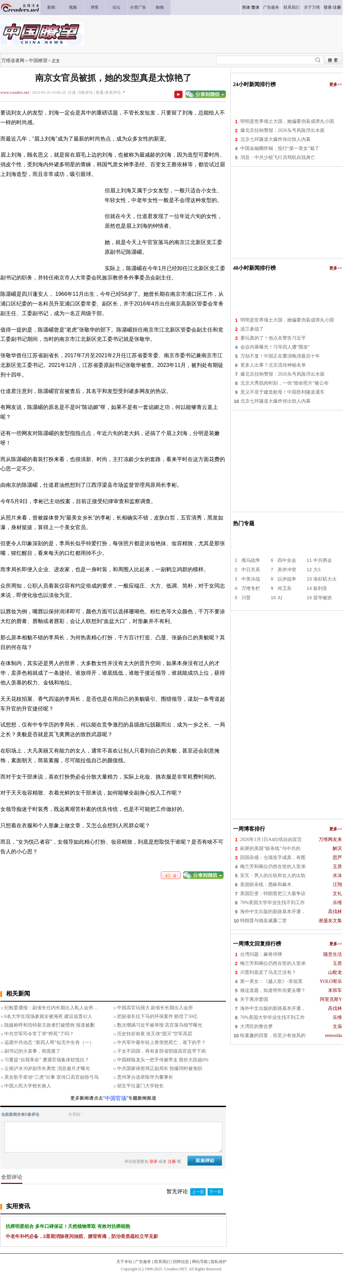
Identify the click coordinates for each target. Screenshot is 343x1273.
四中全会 (286, 560)
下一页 (215, 1192)
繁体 (255, 7)
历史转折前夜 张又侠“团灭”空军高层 (155, 1033)
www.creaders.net (14, 92)
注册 (337, 7)
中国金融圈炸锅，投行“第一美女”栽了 (279, 148)
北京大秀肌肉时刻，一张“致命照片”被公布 (284, 383)
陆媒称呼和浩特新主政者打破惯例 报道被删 (49, 1025)
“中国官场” (115, 1098)
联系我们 (162, 1261)
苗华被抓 (322, 597)
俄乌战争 (250, 560)
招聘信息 (181, 1261)
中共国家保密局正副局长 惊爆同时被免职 (160, 1068)
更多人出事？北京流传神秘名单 (273, 365)
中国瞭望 (38, 60)
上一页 (198, 1192)
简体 (246, 7)
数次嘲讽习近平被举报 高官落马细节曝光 (160, 1025)
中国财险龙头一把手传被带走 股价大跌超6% (163, 1059)
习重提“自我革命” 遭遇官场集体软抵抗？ (46, 1059)
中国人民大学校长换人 (27, 1085)
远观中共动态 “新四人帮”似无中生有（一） (49, 1042)
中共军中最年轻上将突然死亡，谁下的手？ (161, 1042)
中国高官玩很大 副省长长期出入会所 (155, 1007)
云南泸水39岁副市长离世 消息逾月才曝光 (47, 1068)
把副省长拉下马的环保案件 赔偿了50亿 (157, 1016)
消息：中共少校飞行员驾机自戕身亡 (277, 157)
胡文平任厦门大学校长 (140, 1085)
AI (279, 597)
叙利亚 (320, 588)
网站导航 (200, 1261)
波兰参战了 (252, 329)
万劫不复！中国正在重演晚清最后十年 (280, 356)
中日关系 (250, 569)
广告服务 (143, 1261)
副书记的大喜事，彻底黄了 (32, 1051)
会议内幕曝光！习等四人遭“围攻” (275, 347)
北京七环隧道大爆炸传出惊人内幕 (275, 139)
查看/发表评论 (108, 92)
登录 (328, 7)
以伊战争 (286, 579)
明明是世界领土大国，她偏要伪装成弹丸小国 (287, 121)
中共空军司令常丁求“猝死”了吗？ (39, 1033)
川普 (246, 597)
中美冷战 (250, 579)
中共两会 (322, 560)
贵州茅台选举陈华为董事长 (145, 1077)
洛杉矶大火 (325, 579)
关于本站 (124, 1261)
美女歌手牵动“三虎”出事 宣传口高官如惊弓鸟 (51, 1077)
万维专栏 (250, 588)
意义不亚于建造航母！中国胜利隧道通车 (282, 392)
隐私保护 (219, 1261)
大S (317, 569)
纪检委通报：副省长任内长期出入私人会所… (51, 1007)
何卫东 (284, 588)
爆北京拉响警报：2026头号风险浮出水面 (282, 130)
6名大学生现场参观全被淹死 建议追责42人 (48, 1016)
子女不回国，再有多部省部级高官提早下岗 (161, 1051)
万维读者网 (12, 60)
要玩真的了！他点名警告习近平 (273, 338)
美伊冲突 (286, 569)
